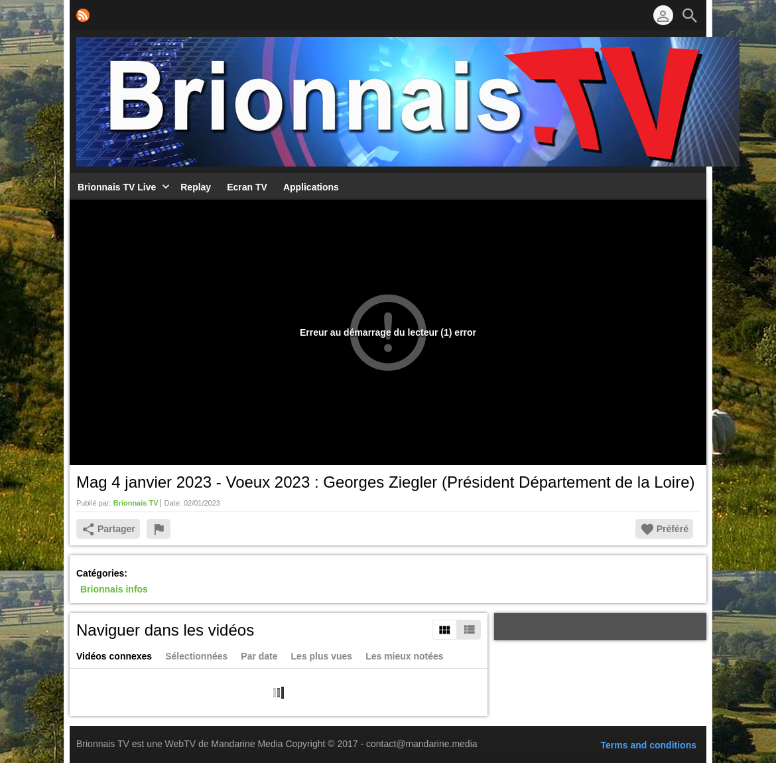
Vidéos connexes (114, 656)
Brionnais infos (114, 589)
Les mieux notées (404, 656)
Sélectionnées (196, 656)
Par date (259, 656)
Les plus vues (322, 656)
